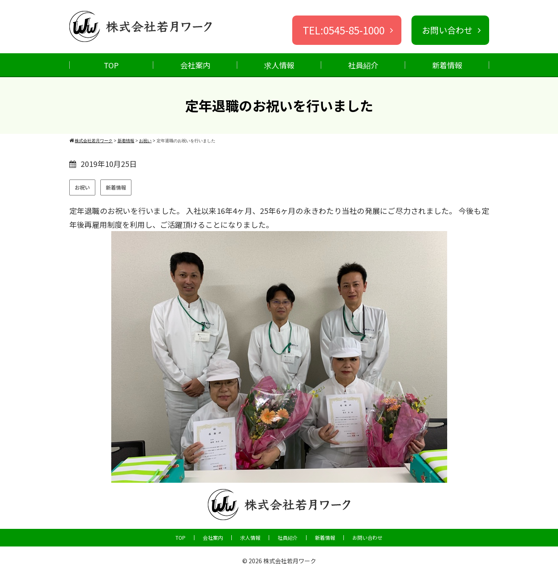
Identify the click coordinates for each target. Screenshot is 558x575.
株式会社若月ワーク (289, 561)
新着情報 (447, 65)
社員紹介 (363, 65)
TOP (111, 65)
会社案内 (195, 65)
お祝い (82, 187)
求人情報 (279, 65)
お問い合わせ (367, 537)
